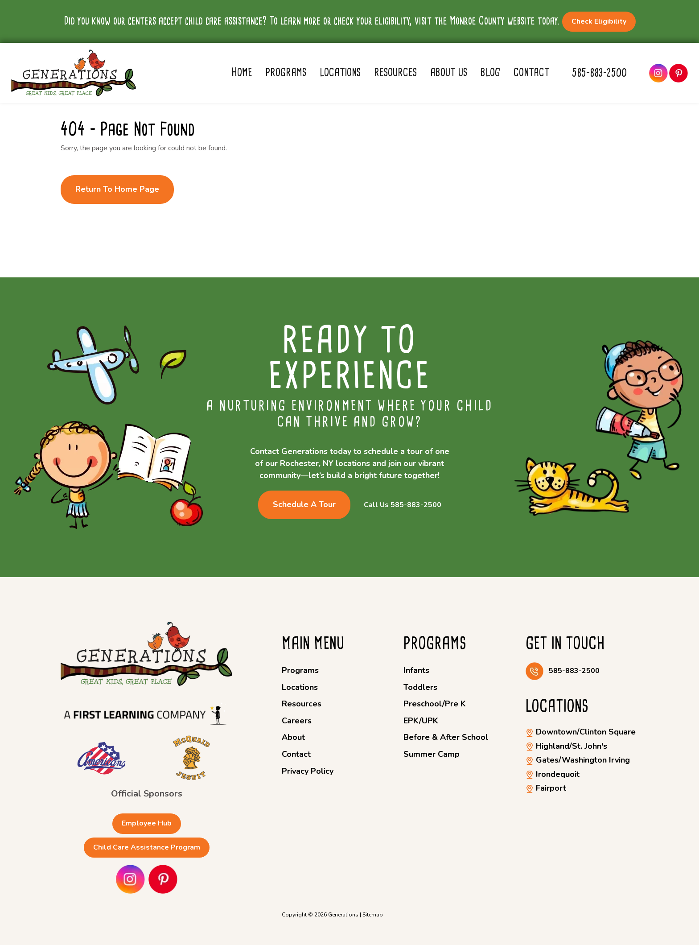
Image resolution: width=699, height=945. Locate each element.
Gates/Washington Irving (578, 760)
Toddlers (420, 687)
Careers (297, 720)
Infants (416, 670)
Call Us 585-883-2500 (402, 505)
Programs (286, 72)
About (293, 737)
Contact (532, 72)
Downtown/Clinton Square (581, 731)
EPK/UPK (420, 720)
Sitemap (372, 914)
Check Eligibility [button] (599, 21)
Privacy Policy (307, 771)
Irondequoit (553, 774)
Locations (340, 72)
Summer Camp (431, 754)
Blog (490, 72)
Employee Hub (147, 823)
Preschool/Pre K (434, 703)
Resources (395, 72)
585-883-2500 (599, 73)
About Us (448, 72)
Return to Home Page (117, 189)
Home (241, 72)
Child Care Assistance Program (146, 847)
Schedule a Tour (304, 504)
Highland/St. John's (566, 746)
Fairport (546, 788)
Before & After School (445, 737)
